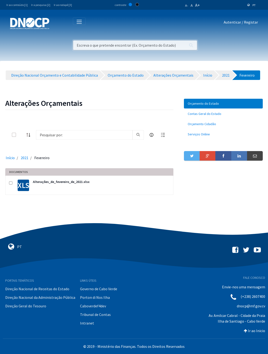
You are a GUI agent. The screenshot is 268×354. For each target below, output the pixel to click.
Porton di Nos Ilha (95, 297)
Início (10, 157)
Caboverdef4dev (93, 306)
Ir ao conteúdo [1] (17, 5)
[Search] (84, 135)
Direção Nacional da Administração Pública (40, 297)
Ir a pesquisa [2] (40, 5)
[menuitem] (223, 103)
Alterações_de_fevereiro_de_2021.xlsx (61, 182)
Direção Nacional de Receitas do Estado (37, 288)
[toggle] (22, 134)
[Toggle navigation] (55, 23)
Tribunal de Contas (95, 314)
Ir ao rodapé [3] (63, 5)
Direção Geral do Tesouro (25, 306)
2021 (24, 157)
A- (186, 5)
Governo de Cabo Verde (98, 288)
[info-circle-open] (151, 135)
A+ (197, 5)
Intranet (87, 323)
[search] (138, 134)
